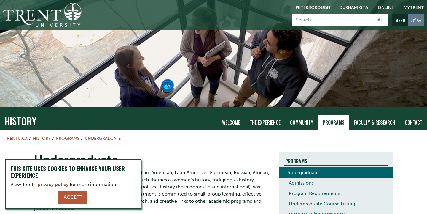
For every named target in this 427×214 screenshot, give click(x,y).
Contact (413, 114)
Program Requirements (314, 185)
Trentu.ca (16, 130)
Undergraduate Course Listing (322, 195)
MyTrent (414, 7)
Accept (73, 197)
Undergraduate (103, 130)
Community (301, 114)
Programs (334, 114)
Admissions (301, 174)
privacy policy (53, 184)
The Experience (265, 114)
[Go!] (380, 20)
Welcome (231, 114)
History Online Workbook (317, 206)
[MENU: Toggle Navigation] (408, 20)
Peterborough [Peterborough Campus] (313, 7)
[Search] (333, 20)
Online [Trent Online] (386, 7)
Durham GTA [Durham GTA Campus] (354, 7)
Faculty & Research (374, 114)
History (20, 112)
